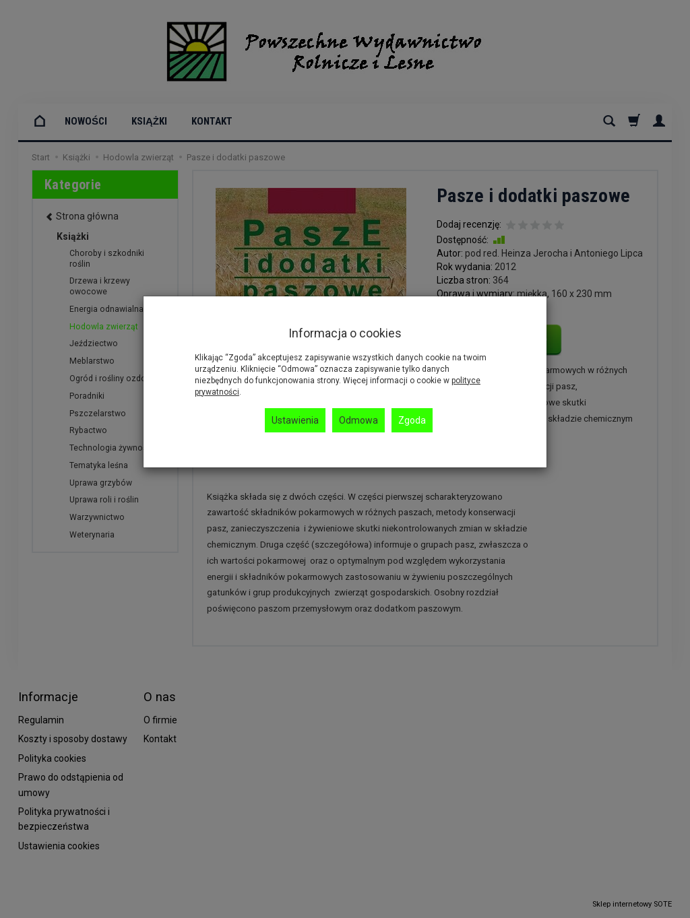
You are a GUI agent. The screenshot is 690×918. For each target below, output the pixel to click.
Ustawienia (295, 420)
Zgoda (412, 420)
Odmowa (358, 420)
